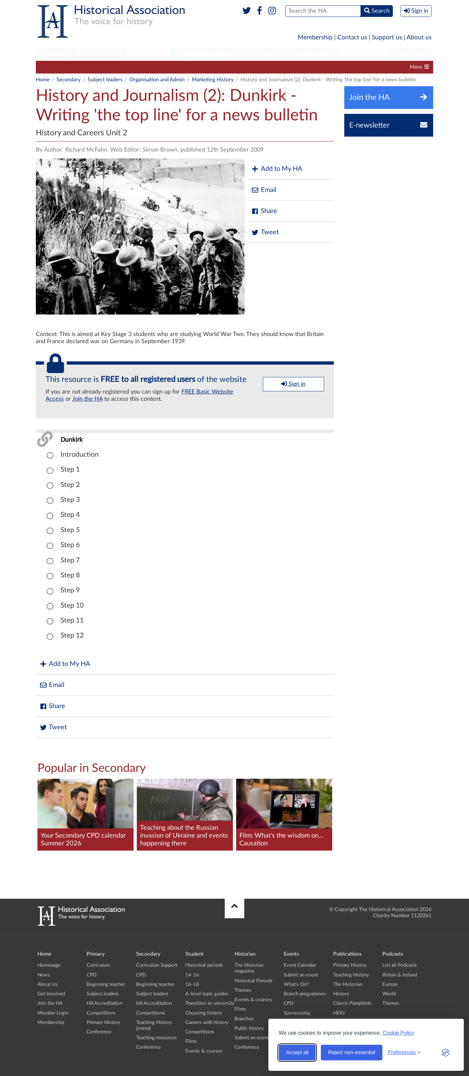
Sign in (293, 384)
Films (191, 1041)
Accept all (297, 1052)
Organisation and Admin (157, 79)
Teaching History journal (328, 67)
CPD (99, 67)
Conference (99, 1031)
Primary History (103, 1022)
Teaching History (351, 975)
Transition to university (209, 1003)
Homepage (49, 965)
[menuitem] (56, 54)
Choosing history (203, 1013)
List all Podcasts (399, 965)
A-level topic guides (206, 993)
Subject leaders (183, 67)
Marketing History (213, 79)
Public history (249, 1028)
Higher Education (205, 54)
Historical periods (204, 965)
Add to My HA (276, 169)
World (389, 993)
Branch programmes (305, 993)
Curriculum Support (62, 67)
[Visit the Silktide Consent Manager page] (445, 1052)
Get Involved (51, 993)
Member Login (52, 1013)
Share (264, 211)
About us (419, 37)
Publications (313, 54)
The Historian (347, 984)
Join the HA (87, 399)
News (43, 975)
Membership (315, 37)
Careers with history (207, 1022)
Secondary (102, 54)
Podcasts (364, 54)
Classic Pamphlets (352, 1003)
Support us (387, 37)
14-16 (192, 975)
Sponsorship (297, 1013)
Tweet (265, 232)
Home (43, 79)
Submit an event (251, 1037)
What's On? (296, 984)
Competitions (275, 67)
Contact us (352, 37)
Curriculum (98, 965)
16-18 (192, 984)
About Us (47, 984)
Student (148, 54)
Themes (242, 990)
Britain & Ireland (399, 975)
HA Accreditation (230, 67)
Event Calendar (300, 965)
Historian (263, 54)
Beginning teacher (135, 67)
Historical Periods (253, 980)
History (341, 993)
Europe (390, 984)
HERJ (339, 1013)
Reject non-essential (351, 1052)
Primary (56, 54)
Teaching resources (156, 1037)
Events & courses (204, 1051)
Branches (410, 54)
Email (264, 190)
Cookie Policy (398, 1033)
